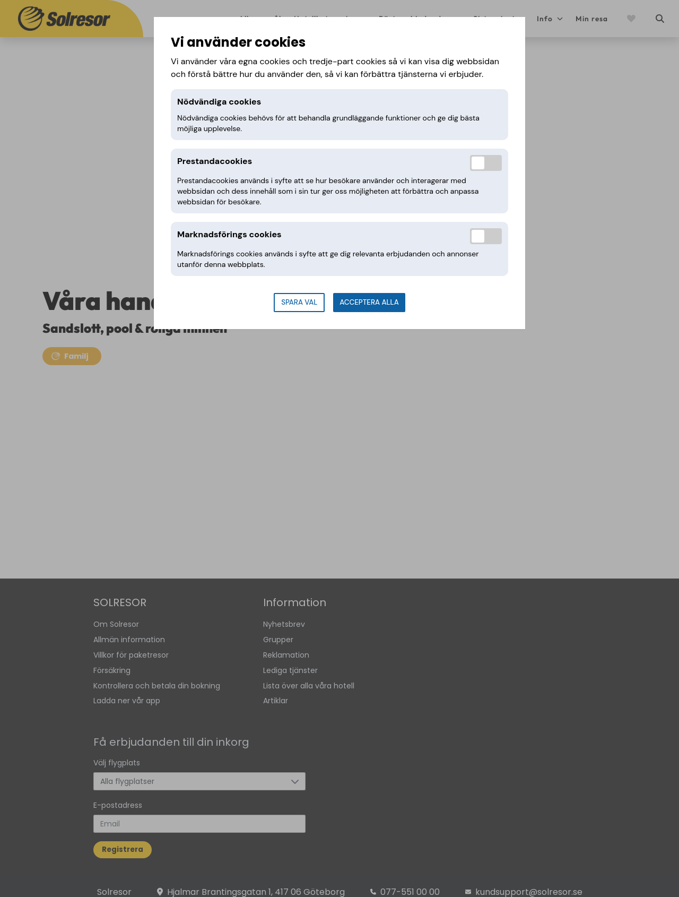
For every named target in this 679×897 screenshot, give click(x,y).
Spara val (299, 302)
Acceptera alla (369, 302)
